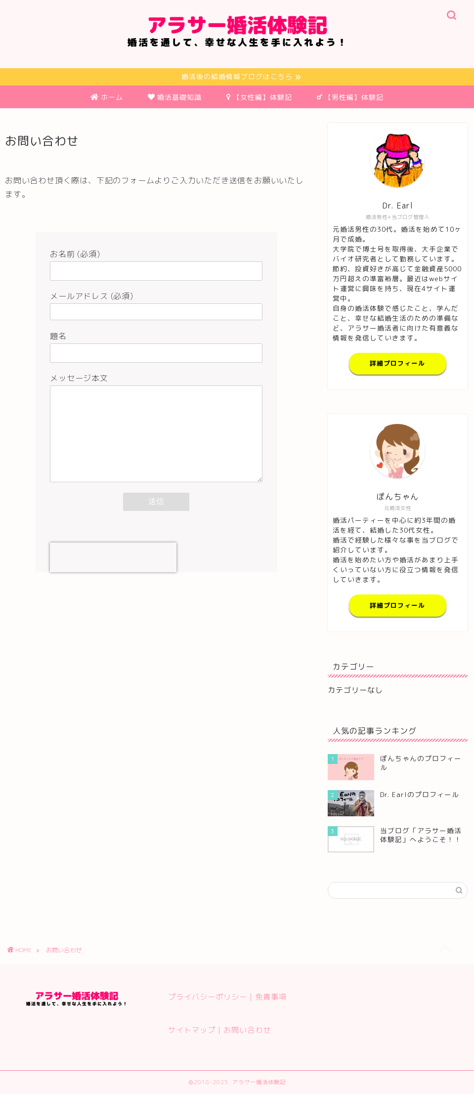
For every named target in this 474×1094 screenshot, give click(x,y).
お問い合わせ (247, 1030)
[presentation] (113, 558)
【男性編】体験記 (350, 97)
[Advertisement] (156, 657)
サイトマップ (191, 1030)
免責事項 (271, 997)
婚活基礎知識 (175, 97)
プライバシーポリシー (207, 997)
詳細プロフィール (397, 363)
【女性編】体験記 (259, 97)
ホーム (106, 97)
